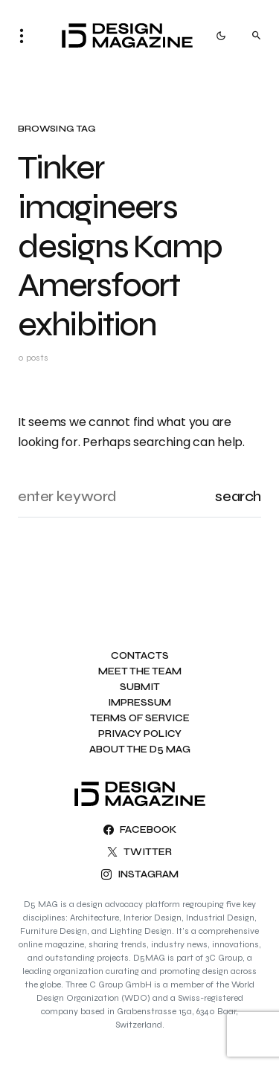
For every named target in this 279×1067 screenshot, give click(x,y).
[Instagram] (140, 874)
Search (238, 496)
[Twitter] (139, 852)
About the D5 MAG (139, 750)
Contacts (140, 656)
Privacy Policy (140, 734)
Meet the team (140, 672)
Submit (140, 687)
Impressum (139, 703)
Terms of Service (140, 718)
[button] (26, 35)
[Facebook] (139, 830)
